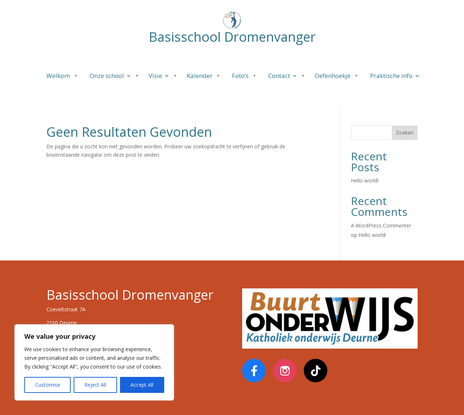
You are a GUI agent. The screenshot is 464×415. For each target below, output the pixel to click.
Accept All (141, 384)
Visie (155, 76)
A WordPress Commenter (381, 225)
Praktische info (391, 76)
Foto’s (240, 76)
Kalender (199, 76)
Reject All (95, 384)
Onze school (107, 76)
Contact (279, 76)
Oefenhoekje (333, 76)
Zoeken (405, 132)
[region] (94, 362)
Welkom (58, 76)
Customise (47, 384)
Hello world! (364, 180)
